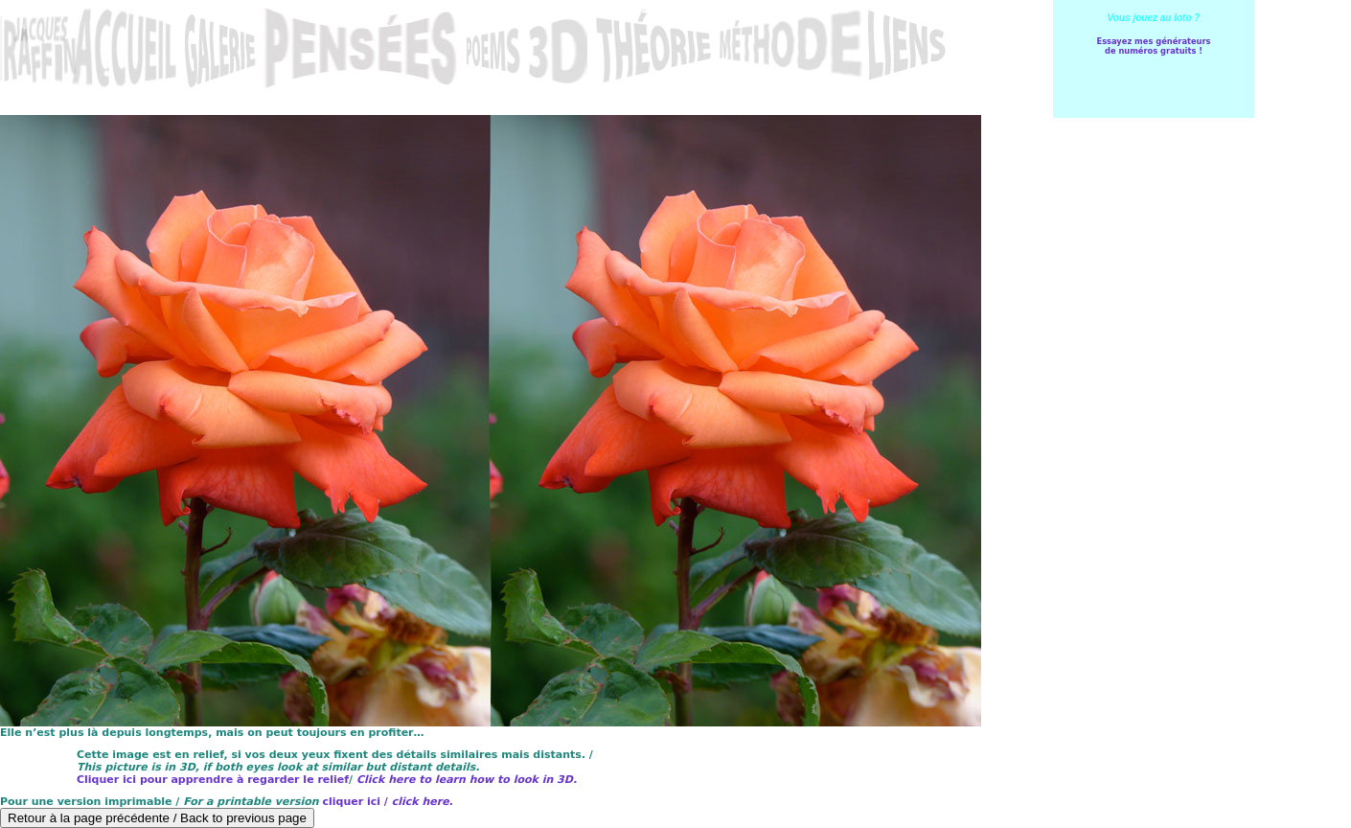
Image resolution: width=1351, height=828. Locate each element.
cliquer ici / (387, 801)
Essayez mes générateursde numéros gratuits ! (1153, 46)
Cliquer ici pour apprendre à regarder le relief (213, 779)
